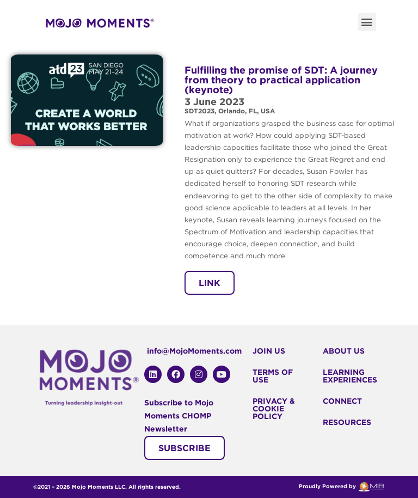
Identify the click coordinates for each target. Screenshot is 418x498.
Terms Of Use (273, 376)
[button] (367, 22)
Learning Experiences (350, 376)
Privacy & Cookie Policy (274, 408)
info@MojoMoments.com (194, 351)
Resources (347, 422)
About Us (344, 351)
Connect (342, 401)
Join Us (269, 351)
